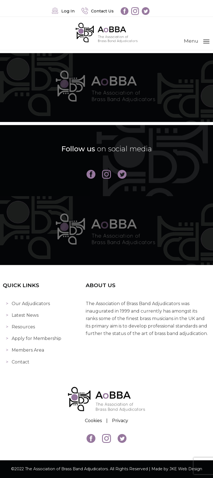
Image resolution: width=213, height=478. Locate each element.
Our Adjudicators (31, 303)
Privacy (120, 420)
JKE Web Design (185, 468)
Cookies (93, 420)
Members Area (28, 350)
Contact (20, 362)
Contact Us (98, 11)
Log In (63, 11)
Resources (23, 326)
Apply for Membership (36, 338)
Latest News (25, 315)
